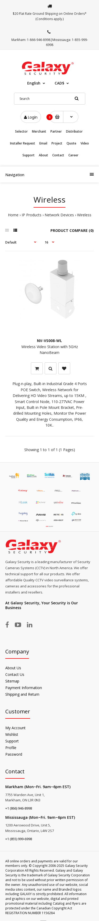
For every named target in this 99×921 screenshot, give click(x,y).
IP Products (31, 214)
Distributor (74, 131)
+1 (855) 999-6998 (18, 831)
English (33, 83)
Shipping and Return (22, 686)
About (43, 155)
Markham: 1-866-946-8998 (30, 40)
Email (43, 143)
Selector (21, 131)
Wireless (84, 214)
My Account (15, 720)
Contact (58, 155)
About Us (13, 660)
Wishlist (11, 727)
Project (56, 143)
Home (13, 214)
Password (13, 746)
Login (30, 117)
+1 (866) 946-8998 (18, 800)
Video (85, 143)
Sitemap (12, 673)
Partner (56, 131)
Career (73, 155)
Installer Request (22, 143)
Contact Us (14, 667)
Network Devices (59, 214)
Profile (10, 740)
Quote (71, 143)
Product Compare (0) (72, 230)
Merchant (39, 131)
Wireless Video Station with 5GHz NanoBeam (49, 339)
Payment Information (23, 680)
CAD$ (59, 83)
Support (28, 155)
